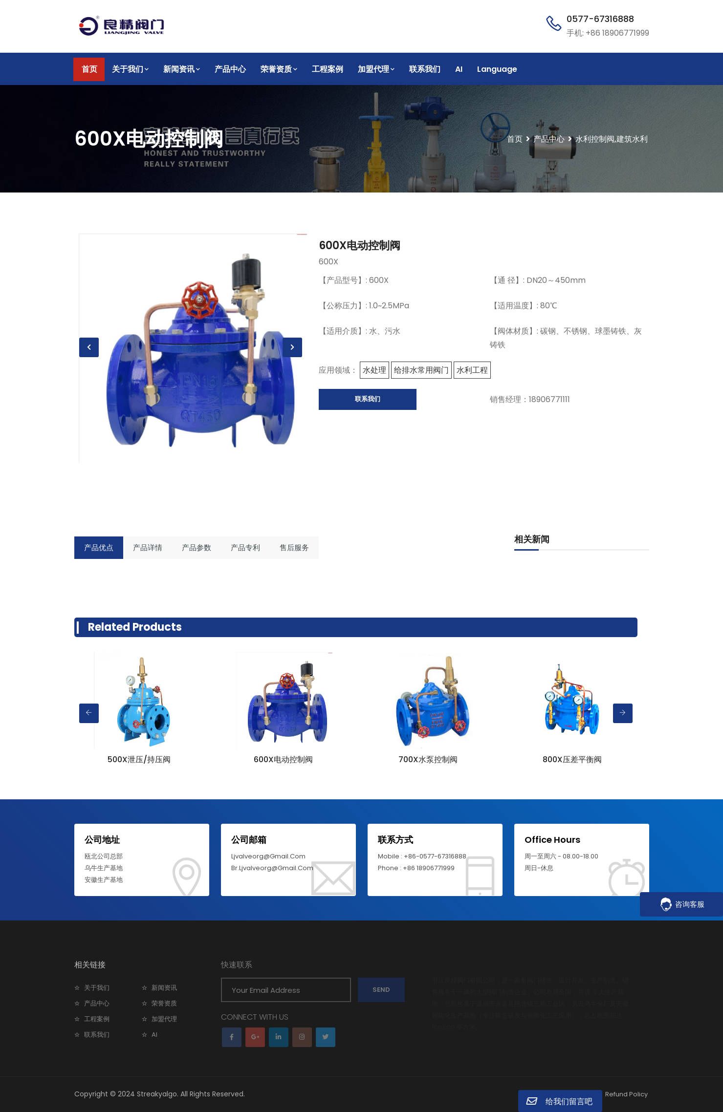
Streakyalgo (157, 1094)
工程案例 (327, 69)
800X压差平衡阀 (572, 759)
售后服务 (294, 547)
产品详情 (147, 547)
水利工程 (472, 370)
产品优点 (98, 547)
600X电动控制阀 (359, 245)
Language (497, 69)
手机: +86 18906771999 (608, 33)
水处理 (374, 370)
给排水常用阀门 (421, 370)
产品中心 (230, 69)
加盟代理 (376, 69)
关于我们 (130, 69)
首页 (89, 69)
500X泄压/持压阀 (139, 759)
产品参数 (196, 547)
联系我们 (424, 69)
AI (458, 69)
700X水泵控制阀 (428, 759)
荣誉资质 (279, 69)
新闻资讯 (181, 69)
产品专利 (245, 547)
